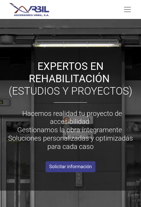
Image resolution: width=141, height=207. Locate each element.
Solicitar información (70, 166)
